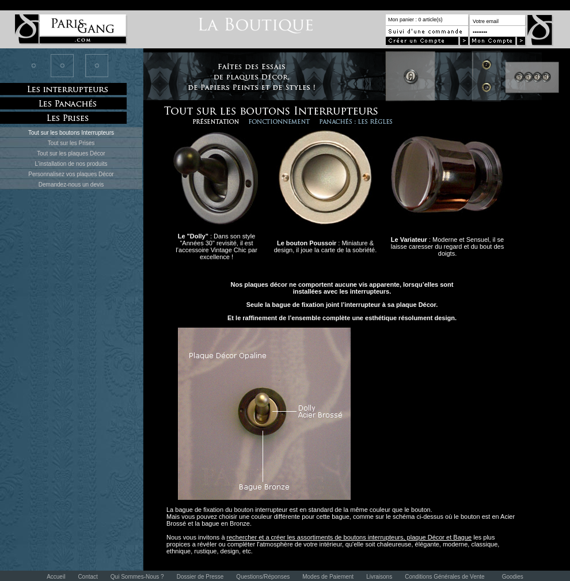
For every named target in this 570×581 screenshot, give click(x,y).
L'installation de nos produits (71, 164)
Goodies (512, 577)
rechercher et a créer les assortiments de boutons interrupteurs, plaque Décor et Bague (349, 537)
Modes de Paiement (328, 577)
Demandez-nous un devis (71, 184)
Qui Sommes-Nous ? (137, 577)
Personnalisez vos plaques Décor (70, 174)
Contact (87, 577)
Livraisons (379, 577)
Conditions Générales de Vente (444, 577)
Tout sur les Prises (71, 143)
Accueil (56, 577)
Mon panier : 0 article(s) (415, 19)
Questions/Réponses (263, 577)
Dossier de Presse (200, 577)
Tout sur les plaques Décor (71, 153)
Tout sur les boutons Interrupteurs (71, 133)
